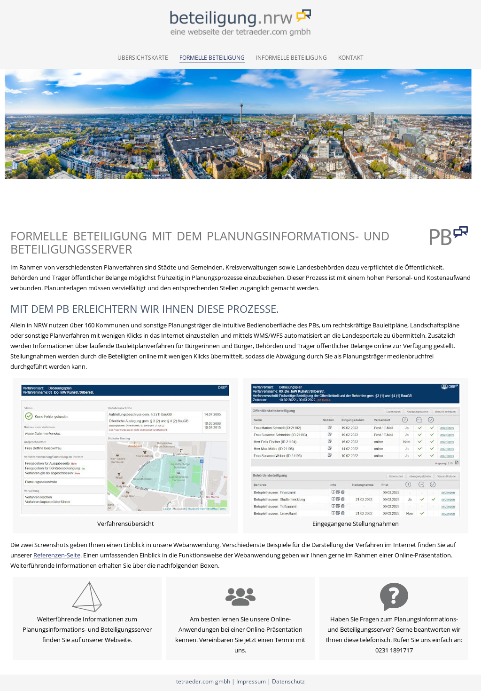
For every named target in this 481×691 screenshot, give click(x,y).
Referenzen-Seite (56, 555)
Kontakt (351, 58)
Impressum (251, 681)
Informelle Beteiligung (291, 58)
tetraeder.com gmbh (203, 681)
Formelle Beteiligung (212, 58)
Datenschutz (288, 681)
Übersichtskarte (142, 58)
